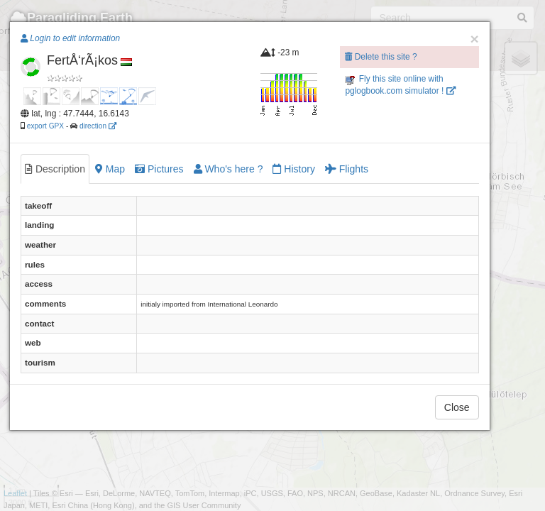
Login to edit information (70, 38)
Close (457, 407)
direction (97, 126)
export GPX (45, 126)
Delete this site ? (381, 57)
